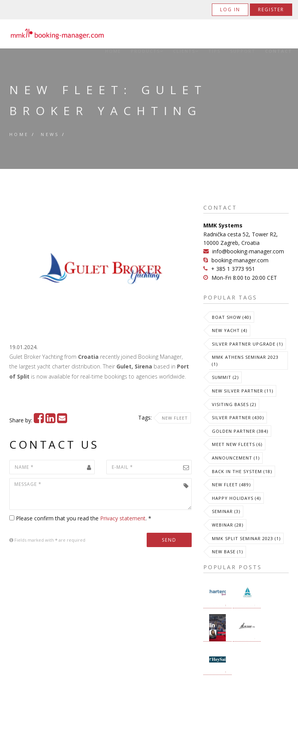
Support (242, 51)
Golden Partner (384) (240, 431)
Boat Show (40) (231, 317)
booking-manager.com (240, 260)
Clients (186, 51)
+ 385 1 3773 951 (233, 268)
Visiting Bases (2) (234, 404)
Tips (214, 51)
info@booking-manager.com (248, 251)
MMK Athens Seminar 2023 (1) (245, 360)
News (50, 134)
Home (113, 51)
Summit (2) (225, 377)
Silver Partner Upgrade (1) (247, 344)
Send (169, 540)
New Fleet (175, 418)
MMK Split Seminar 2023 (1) (246, 538)
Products (147, 51)
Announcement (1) (236, 458)
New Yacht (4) (229, 330)
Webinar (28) (227, 525)
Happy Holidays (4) (236, 498)
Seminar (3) (226, 511)
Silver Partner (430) (238, 417)
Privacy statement (123, 518)
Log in (230, 9)
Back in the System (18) (242, 471)
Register (271, 9)
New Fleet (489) (231, 484)
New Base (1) (227, 551)
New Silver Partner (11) (242, 391)
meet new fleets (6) (237, 444)
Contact (278, 51)
